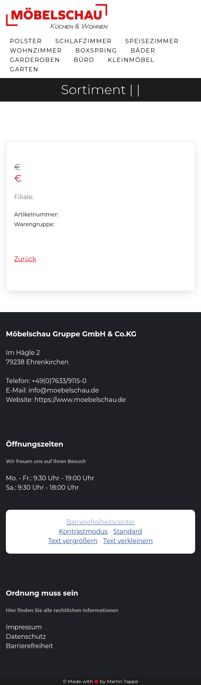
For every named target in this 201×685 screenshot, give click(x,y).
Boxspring (96, 50)
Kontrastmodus (83, 531)
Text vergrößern (73, 541)
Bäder (142, 50)
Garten (24, 69)
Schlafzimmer (83, 41)
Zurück (25, 259)
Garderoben (35, 60)
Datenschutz (26, 636)
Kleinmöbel (131, 60)
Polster (26, 41)
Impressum (24, 627)
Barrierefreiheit (29, 646)
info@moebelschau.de (63, 390)
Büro (84, 60)
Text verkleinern (128, 541)
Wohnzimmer (36, 50)
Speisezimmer (152, 41)
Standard (127, 531)
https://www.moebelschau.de (80, 399)
